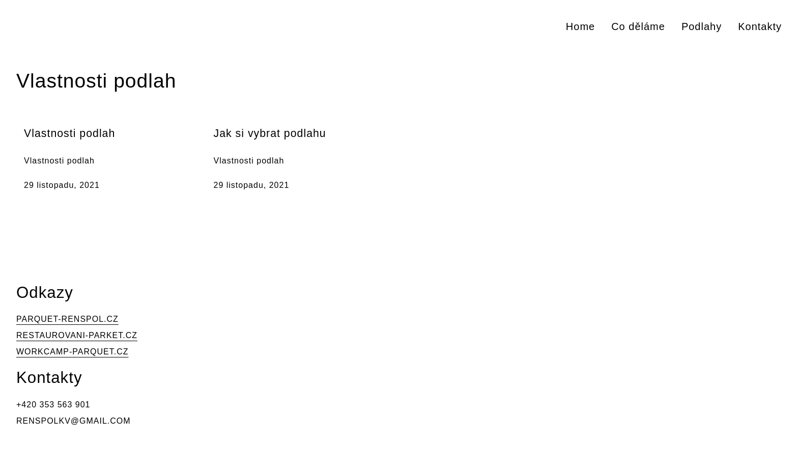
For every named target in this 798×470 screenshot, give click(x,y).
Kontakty (760, 26)
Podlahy (701, 26)
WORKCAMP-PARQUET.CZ (72, 351)
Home (580, 26)
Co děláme (638, 26)
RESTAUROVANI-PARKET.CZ (76, 335)
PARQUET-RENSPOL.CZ (67, 319)
